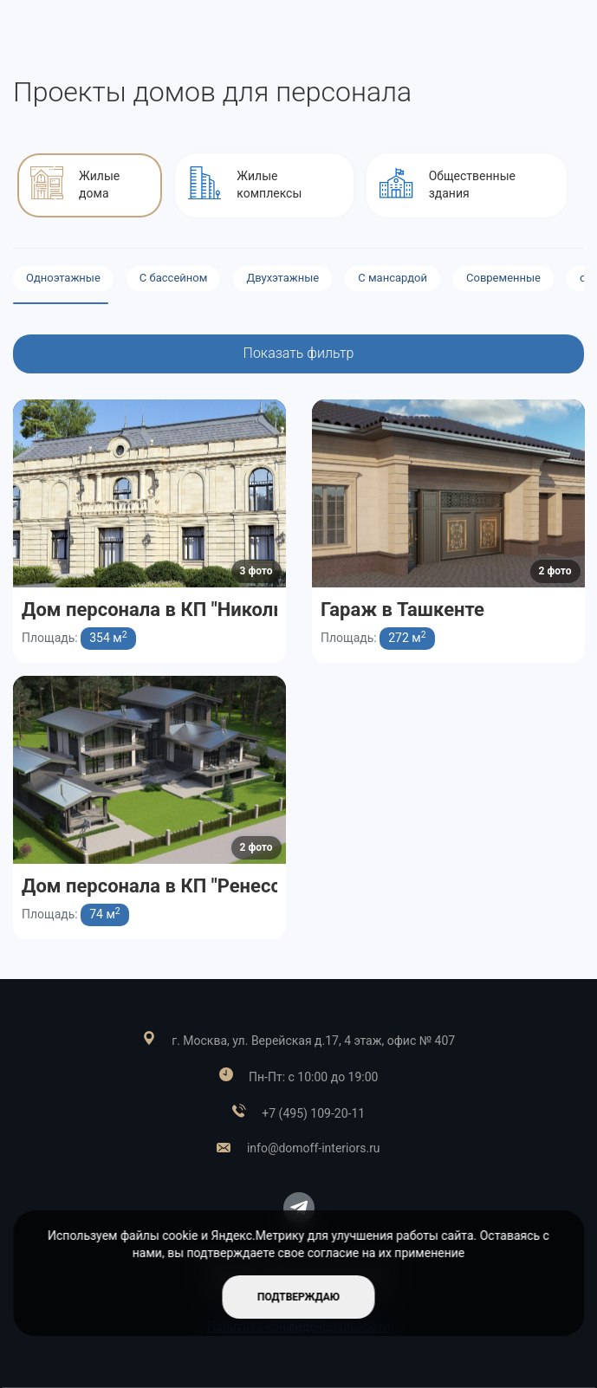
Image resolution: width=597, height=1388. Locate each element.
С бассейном (174, 277)
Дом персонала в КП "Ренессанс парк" (193, 886)
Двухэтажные (282, 277)
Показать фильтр (298, 353)
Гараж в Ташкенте (402, 609)
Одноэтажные (63, 277)
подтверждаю (298, 1297)
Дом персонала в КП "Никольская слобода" (216, 609)
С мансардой (392, 277)
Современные (503, 277)
